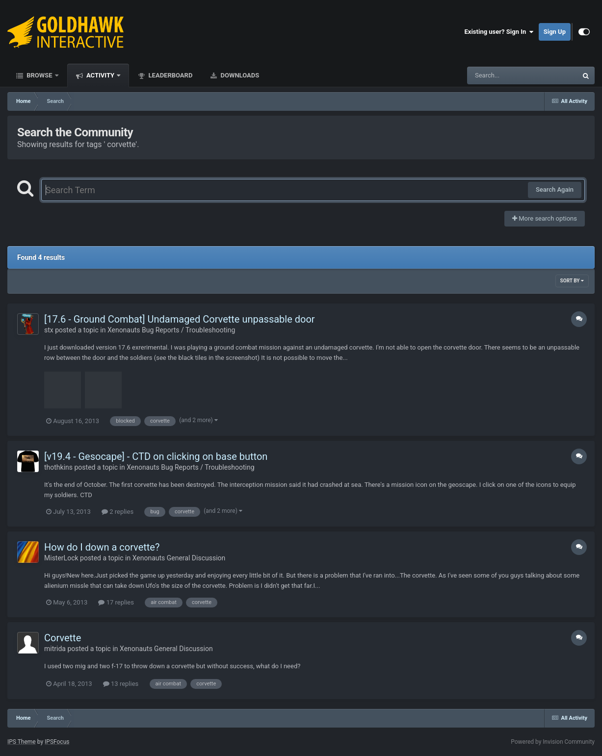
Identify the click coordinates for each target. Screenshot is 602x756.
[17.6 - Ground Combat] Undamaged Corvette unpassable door (179, 319)
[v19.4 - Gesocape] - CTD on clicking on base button (155, 456)
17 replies (115, 602)
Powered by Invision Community (553, 741)
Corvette (62, 638)
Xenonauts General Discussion (179, 558)
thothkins (58, 467)
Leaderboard (169, 75)
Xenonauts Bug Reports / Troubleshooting (171, 330)
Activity (100, 75)
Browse (39, 75)
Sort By (572, 280)
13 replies (120, 683)
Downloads (239, 75)
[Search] (497, 75)
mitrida (55, 649)
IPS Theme (21, 741)
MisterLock (61, 558)
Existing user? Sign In (499, 32)
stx (48, 330)
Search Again (555, 189)
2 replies (117, 511)
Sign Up (555, 31)
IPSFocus (57, 741)
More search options (544, 218)
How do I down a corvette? (101, 547)
